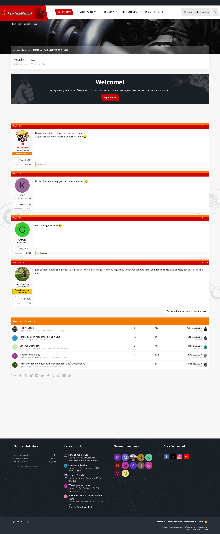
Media (111, 12)
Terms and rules (175, 521)
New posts (17, 24)
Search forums (30, 24)
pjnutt (22, 366)
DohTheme (203, 530)
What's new (88, 12)
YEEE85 (23, 357)
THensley (24, 349)
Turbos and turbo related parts (55, 349)
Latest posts (73, 446)
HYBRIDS (72, 481)
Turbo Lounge (46, 340)
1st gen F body (76, 475)
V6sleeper (197, 340)
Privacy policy (190, 521)
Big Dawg (24, 331)
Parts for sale (74, 470)
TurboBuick (19, 521)
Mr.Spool (198, 349)
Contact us (160, 521)
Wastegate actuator (79, 485)
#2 (206, 173)
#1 (206, 126)
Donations (155, 12)
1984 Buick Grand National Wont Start (85, 497)
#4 (206, 262)
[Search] (215, 12)
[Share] (202, 126)
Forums (66, 12)
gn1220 (23, 340)
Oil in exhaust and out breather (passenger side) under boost (52, 363)
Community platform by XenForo (184, 527)
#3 (206, 218)
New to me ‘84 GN (78, 454)
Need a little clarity (30, 354)
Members (131, 12)
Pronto (199, 366)
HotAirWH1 (197, 357)
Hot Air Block (27, 327)
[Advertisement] (110, 115)
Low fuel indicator (77, 465)
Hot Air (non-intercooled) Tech (55, 331)
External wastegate (30, 345)
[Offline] (17, 132)
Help (201, 521)
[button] (98, 12)
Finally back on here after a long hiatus (40, 336)
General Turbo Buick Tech (50, 366)
